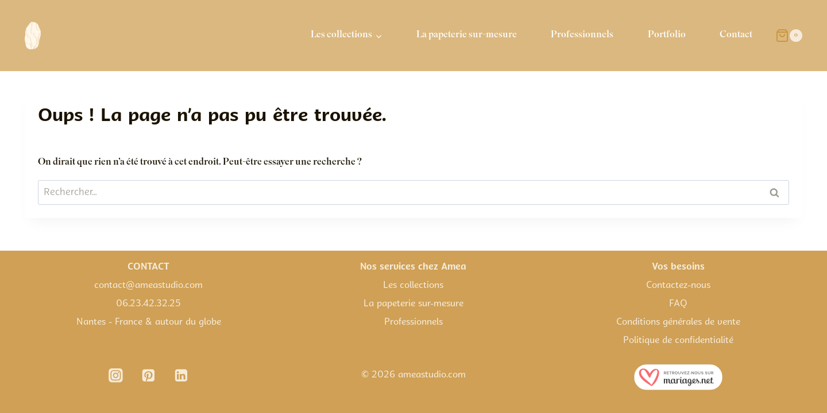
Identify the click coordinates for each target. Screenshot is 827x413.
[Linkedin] (181, 375)
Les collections (413, 285)
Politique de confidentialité (678, 340)
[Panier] (788, 35)
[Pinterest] (148, 375)
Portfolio (667, 35)
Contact (736, 35)
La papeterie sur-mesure (466, 35)
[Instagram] (116, 375)
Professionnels (582, 35)
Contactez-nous (678, 285)
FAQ (678, 304)
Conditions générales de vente (678, 322)
